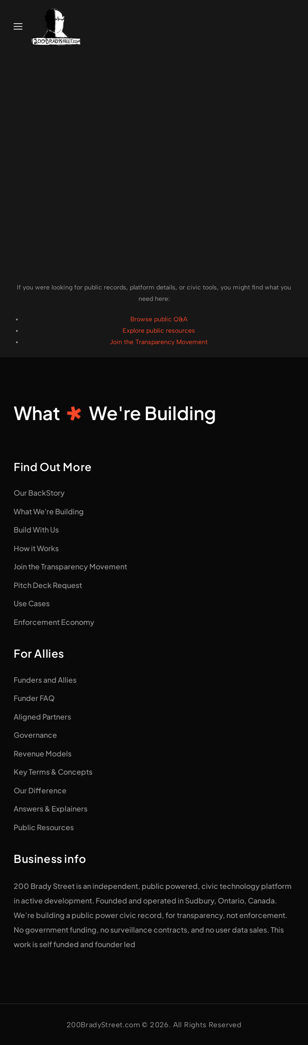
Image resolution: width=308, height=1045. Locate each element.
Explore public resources (159, 331)
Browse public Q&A (158, 319)
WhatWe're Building (115, 412)
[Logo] (56, 27)
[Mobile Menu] (18, 26)
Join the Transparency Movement (159, 342)
